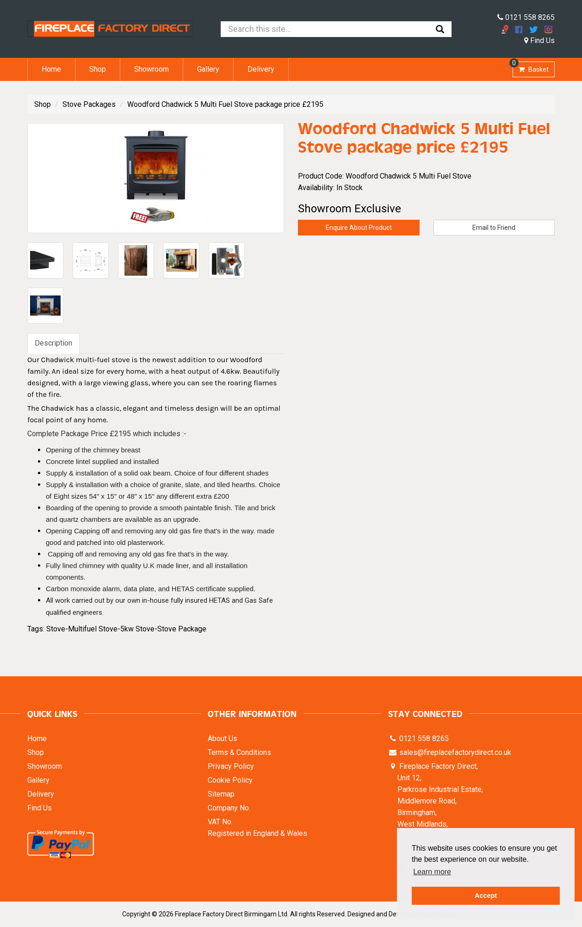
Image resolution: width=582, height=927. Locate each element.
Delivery (261, 69)
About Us (222, 738)
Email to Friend (493, 227)
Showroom (151, 69)
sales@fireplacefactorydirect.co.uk (454, 752)
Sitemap (221, 794)
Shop (97, 69)
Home (51, 69)
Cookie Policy (230, 780)
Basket (531, 67)
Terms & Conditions (239, 752)
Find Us (539, 40)
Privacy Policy (231, 766)
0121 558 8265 (526, 17)
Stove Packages (89, 104)
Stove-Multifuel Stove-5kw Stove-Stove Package (126, 628)
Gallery (208, 69)
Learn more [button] (432, 872)
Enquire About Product (359, 227)
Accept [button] (486, 895)
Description (53, 343)
